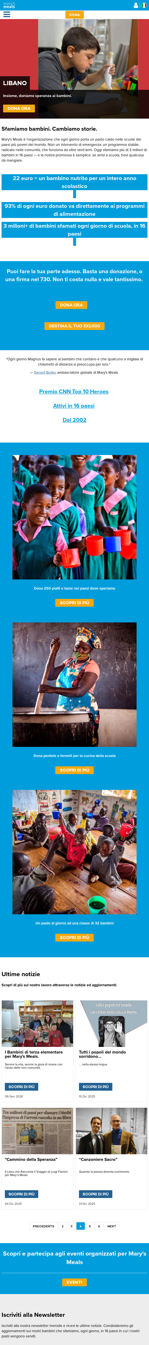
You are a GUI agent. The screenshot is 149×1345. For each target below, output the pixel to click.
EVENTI (74, 1282)
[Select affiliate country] (144, 5)
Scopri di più (74, 602)
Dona (74, 14)
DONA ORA (19, 108)
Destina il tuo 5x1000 (74, 326)
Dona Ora (71, 305)
